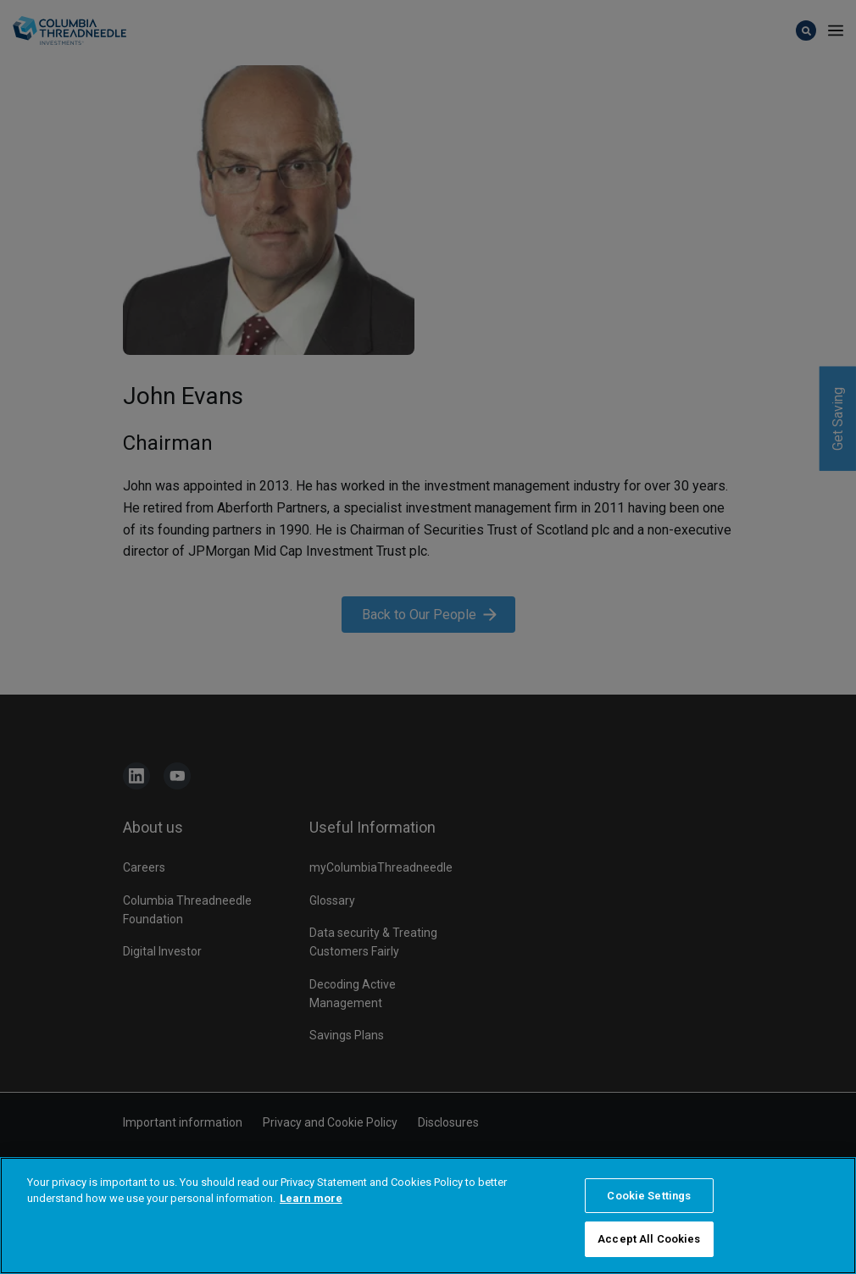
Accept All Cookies (649, 1238)
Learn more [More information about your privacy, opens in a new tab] (311, 1198)
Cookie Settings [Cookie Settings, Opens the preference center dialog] (649, 1195)
